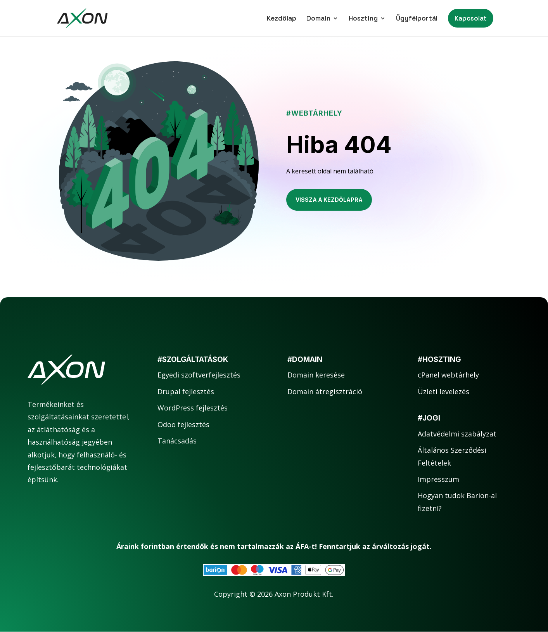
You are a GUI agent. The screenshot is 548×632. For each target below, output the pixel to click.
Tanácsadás (177, 440)
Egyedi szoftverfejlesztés (198, 374)
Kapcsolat (471, 18)
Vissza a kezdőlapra (329, 199)
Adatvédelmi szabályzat (457, 433)
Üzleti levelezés (443, 391)
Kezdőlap (281, 19)
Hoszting (363, 19)
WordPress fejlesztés (192, 407)
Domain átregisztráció (324, 391)
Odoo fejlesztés (183, 424)
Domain (318, 19)
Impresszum (438, 479)
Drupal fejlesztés (185, 391)
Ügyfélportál (416, 19)
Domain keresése (316, 374)
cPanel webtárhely (448, 374)
